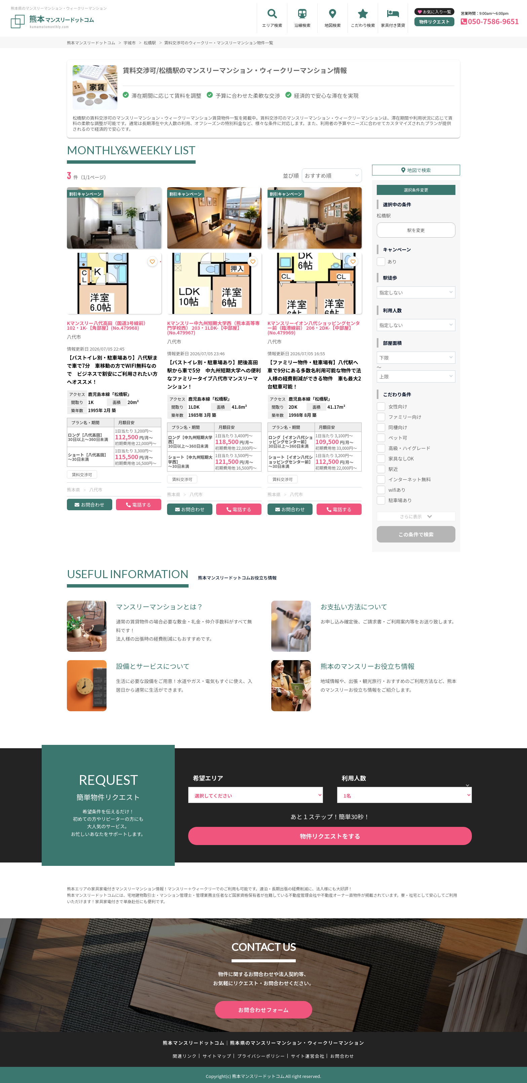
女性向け (398, 405)
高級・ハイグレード (410, 447)
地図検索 (333, 25)
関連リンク (185, 1053)
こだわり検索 (363, 25)
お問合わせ (92, 504)
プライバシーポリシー (261, 1053)
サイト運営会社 (307, 1053)
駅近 (393, 468)
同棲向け (398, 426)
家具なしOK (401, 457)
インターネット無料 (410, 478)
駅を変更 (416, 229)
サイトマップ (217, 1053)
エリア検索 (272, 25)
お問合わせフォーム (263, 1007)
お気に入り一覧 (437, 11)
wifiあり (397, 488)
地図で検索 (419, 169)
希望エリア (208, 776)
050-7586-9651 (493, 21)
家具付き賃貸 (393, 25)
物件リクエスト (434, 21)
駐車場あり (400, 499)
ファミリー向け (405, 415)
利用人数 (354, 776)
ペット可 (398, 436)
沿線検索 (302, 25)
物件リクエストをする (330, 835)
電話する (141, 504)
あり (392, 260)
